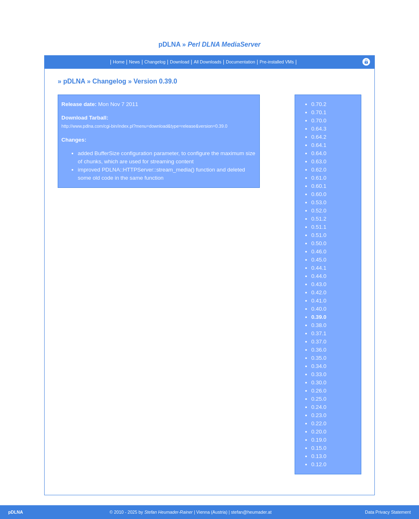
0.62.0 (319, 170)
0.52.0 (319, 211)
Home (118, 61)
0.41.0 (319, 301)
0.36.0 (319, 350)
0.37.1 (319, 333)
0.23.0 (319, 415)
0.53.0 (319, 202)
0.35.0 (319, 358)
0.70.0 (319, 120)
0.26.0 (319, 391)
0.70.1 (319, 112)
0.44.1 (319, 268)
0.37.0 (319, 341)
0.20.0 (319, 432)
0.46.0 (319, 251)
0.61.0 (319, 178)
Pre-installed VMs (277, 61)
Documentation (240, 61)
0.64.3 (319, 129)
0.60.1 (319, 186)
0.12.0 (319, 464)
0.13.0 (319, 456)
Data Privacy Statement (388, 512)
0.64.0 (319, 153)
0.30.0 (319, 382)
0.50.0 (319, 243)
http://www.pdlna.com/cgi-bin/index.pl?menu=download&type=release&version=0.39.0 (144, 126)
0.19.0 (319, 440)
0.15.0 (319, 448)
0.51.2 (319, 219)
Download (179, 61)
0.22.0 (319, 423)
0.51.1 (319, 227)
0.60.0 (319, 194)
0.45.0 (319, 260)
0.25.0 (319, 399)
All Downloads (208, 61)
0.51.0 (319, 235)
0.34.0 (319, 366)
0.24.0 (319, 407)
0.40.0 (319, 309)
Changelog (155, 61)
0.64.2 (319, 137)
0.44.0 (319, 276)
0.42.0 (319, 292)
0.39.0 (319, 317)
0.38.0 (319, 325)
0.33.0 (319, 374)
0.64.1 (319, 145)
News (134, 61)
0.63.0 (319, 161)
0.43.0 (319, 284)
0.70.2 (319, 104)
